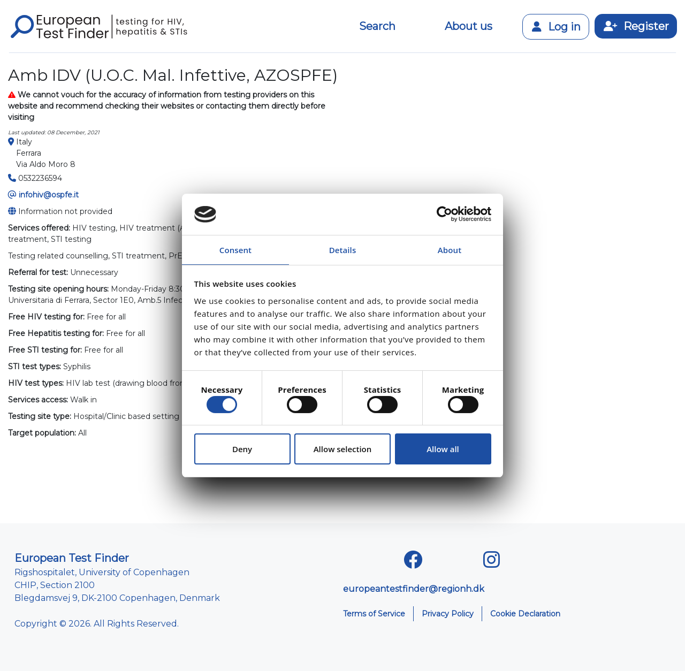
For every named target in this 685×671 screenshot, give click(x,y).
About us (468, 26)
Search (377, 26)
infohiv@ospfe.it (49, 195)
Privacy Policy (448, 614)
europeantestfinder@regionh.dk (413, 589)
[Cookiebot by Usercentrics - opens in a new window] (444, 215)
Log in (556, 26)
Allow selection (343, 449)
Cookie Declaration (525, 614)
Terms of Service (374, 614)
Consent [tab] (235, 250)
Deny (242, 449)
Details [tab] (342, 250)
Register (636, 26)
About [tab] (449, 250)
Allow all (443, 449)
